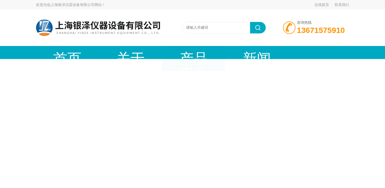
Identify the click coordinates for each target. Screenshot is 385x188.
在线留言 (322, 5)
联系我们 (342, 5)
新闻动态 (173, 52)
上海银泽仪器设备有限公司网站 (76, 5)
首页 (55, 52)
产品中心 (134, 52)
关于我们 (94, 52)
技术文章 (212, 52)
